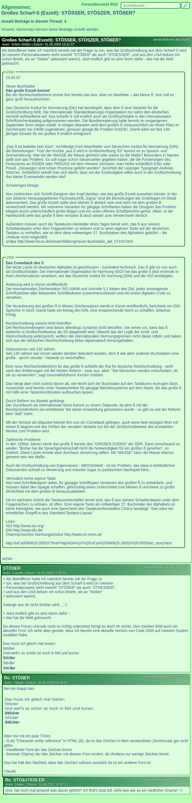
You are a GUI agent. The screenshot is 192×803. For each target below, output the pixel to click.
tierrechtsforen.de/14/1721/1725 (166, 677)
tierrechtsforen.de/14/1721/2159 (165, 779)
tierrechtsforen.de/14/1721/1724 (166, 567)
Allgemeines (15, 7)
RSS (114, 4)
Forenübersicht (95, 4)
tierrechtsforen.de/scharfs (172, 39)
